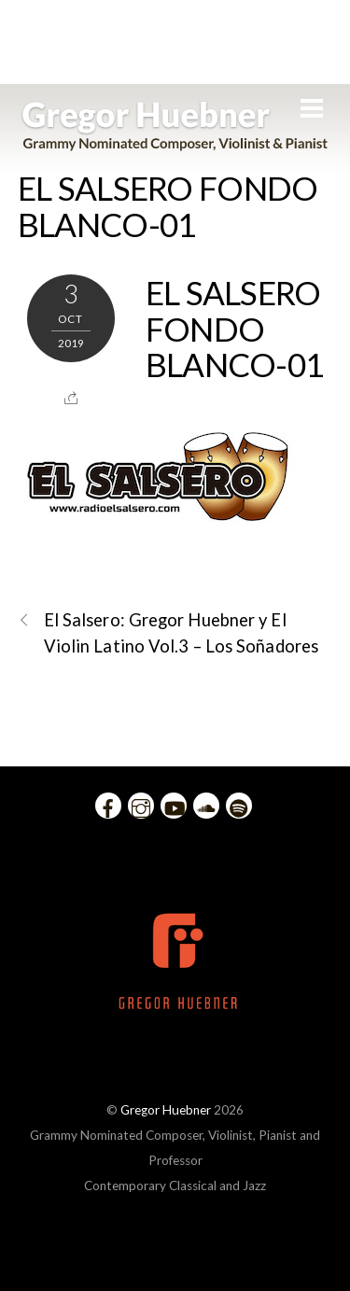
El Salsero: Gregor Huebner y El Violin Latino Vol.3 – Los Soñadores (168, 631)
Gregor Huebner (165, 1109)
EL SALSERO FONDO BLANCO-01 (168, 206)
